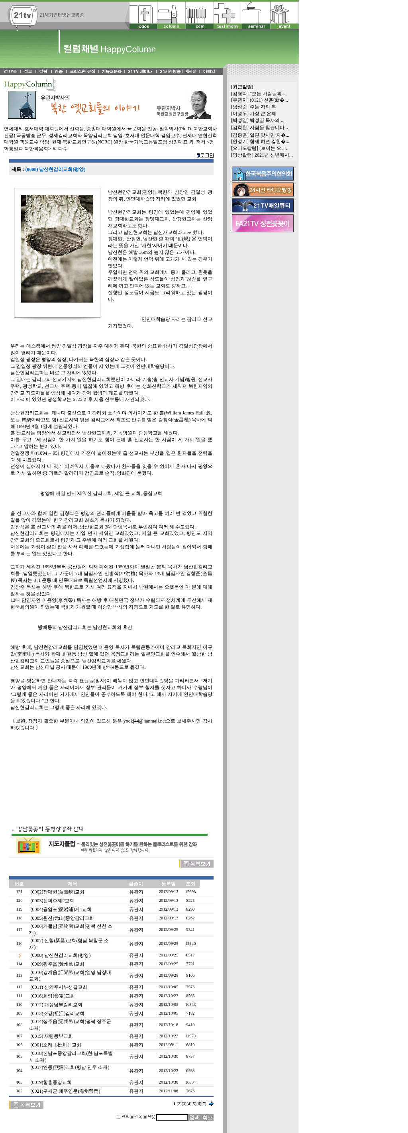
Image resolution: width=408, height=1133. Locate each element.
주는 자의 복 (263, 107)
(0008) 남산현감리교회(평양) (60, 955)
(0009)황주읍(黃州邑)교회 (57, 964)
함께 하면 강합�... (269, 141)
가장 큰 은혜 (263, 113)
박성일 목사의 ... (267, 120)
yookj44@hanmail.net (145, 721)
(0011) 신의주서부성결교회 (58, 987)
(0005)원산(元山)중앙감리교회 (62, 918)
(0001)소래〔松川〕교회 (55, 1045)
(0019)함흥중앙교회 (51, 1082)
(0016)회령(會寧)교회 (52, 996)
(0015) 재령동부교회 (51, 1036)
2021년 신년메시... (274, 155)
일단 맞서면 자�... (269, 135)
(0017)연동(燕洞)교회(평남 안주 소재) (69, 1067)
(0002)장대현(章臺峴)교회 (57, 892)
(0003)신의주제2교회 (52, 900)
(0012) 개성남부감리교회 (56, 1004)
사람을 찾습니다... (269, 127)
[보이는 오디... (274, 148)
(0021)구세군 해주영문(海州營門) (65, 1091)
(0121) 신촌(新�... (269, 100)
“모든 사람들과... (267, 93)
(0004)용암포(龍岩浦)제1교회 (61, 909)
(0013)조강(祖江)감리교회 (57, 1013)
